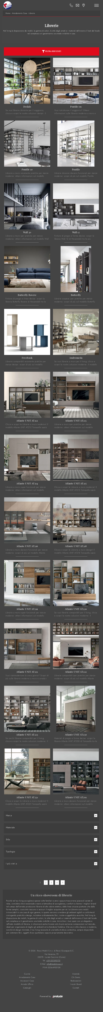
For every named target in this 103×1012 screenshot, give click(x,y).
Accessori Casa (27, 980)
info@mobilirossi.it (55, 964)
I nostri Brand (76, 984)
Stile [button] (8, 839)
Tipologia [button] (10, 851)
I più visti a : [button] (12, 863)
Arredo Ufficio (27, 984)
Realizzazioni (76, 980)
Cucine (27, 974)
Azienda (75, 974)
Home (8, 13)
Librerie (32, 13)
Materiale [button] (10, 827)
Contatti (76, 988)
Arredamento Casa (19, 13)
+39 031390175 (53, 960)
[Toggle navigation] (96, 5)
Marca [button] (9, 815)
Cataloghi (27, 988)
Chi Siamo (76, 977)
